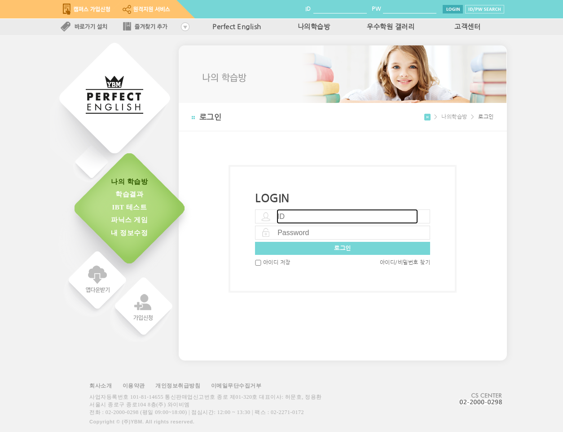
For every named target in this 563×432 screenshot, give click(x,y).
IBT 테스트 (129, 207)
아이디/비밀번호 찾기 (405, 262)
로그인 (342, 248)
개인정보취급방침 (177, 386)
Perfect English (236, 27)
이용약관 (134, 386)
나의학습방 (314, 27)
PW (376, 9)
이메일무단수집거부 (236, 386)
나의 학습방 (129, 181)
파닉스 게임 (129, 219)
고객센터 (467, 27)
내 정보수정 (129, 232)
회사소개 (100, 386)
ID (308, 9)
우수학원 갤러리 (390, 27)
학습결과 (129, 194)
